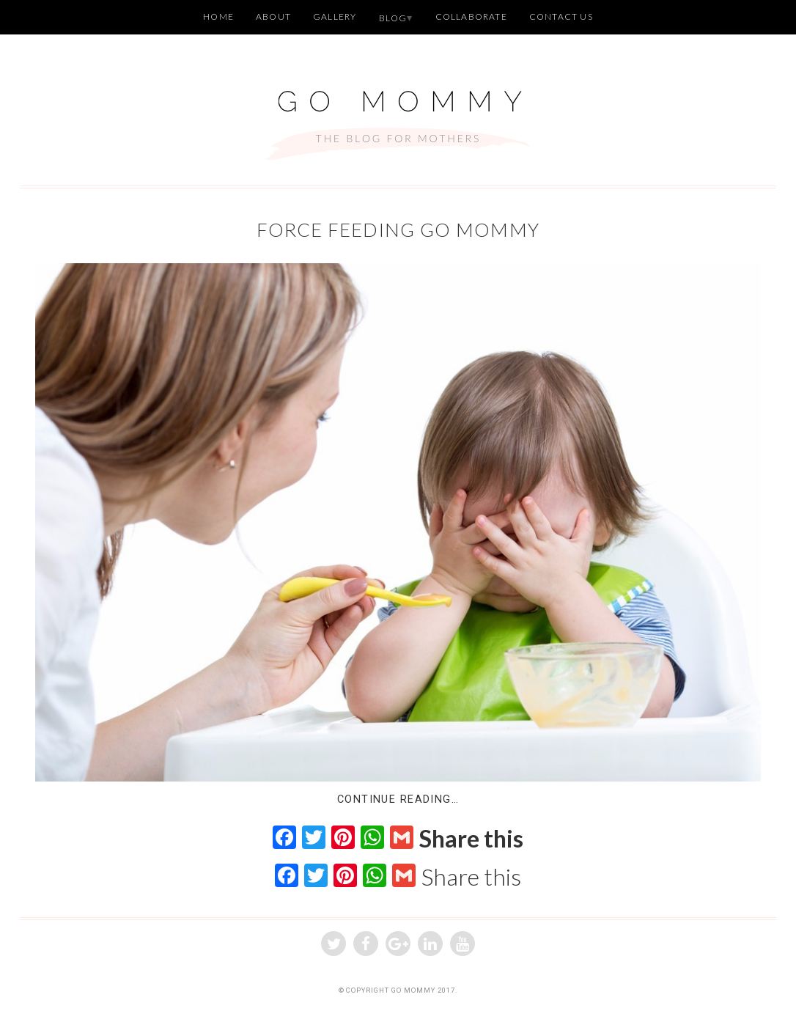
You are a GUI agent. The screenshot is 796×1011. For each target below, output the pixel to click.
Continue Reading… (398, 799)
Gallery (334, 16)
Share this (471, 838)
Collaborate (471, 16)
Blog (393, 17)
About (273, 16)
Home (218, 16)
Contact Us (561, 16)
